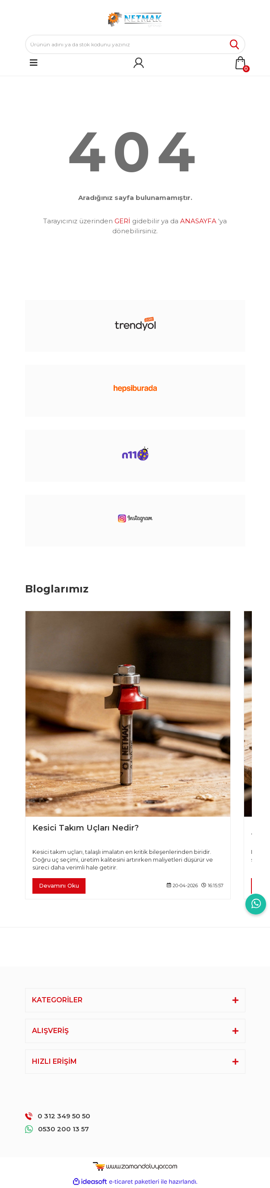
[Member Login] (138, 63)
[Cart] (240, 62)
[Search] (135, 44)
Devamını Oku (59, 885)
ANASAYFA (198, 221)
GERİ (122, 221)
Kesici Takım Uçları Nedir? (85, 828)
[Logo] (135, 19)
